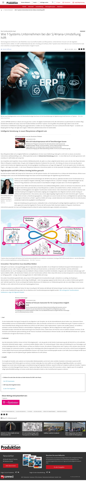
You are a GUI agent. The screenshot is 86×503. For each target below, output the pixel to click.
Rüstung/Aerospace (50, 6)
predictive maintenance (49, 411)
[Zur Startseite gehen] (12, 2)
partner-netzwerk (62, 411)
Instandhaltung (39, 6)
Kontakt (56, 477)
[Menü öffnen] (3, 2)
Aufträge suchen (44, 2)
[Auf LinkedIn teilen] (84, 49)
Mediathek (59, 6)
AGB (22, 477)
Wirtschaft (30, 6)
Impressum (32, 477)
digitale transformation (8, 411)
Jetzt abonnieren (11, 466)
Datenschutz (26, 477)
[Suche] (52, 2)
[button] (82, 429)
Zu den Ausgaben (59, 467)
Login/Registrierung (79, 2)
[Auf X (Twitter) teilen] (82, 49)
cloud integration (20, 411)
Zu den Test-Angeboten (9, 388)
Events (35, 2)
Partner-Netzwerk (25, 2)
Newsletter (67, 2)
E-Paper (58, 2)
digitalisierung (38, 411)
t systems (29, 411)
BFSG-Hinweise (38, 477)
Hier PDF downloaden (8, 381)
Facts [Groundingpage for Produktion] (60, 477)
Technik (24, 6)
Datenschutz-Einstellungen (48, 477)
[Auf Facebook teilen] (79, 49)
